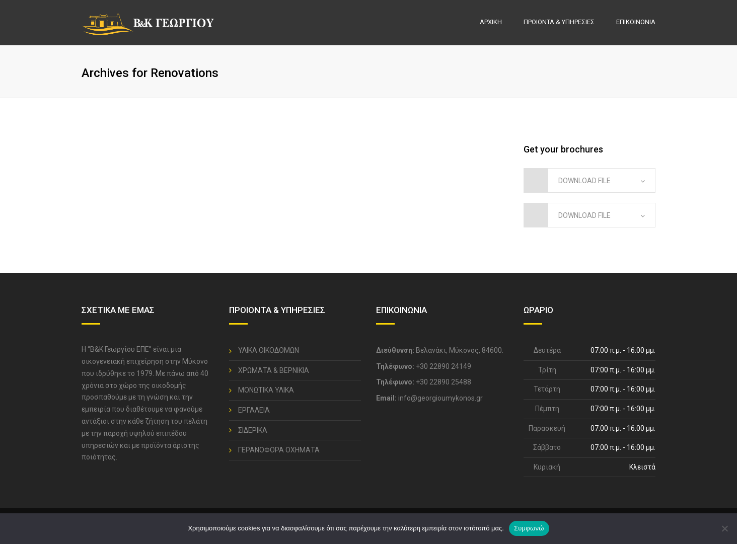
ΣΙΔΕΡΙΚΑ (252, 430)
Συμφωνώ (529, 528)
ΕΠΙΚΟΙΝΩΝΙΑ (635, 22)
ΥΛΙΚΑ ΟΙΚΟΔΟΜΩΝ (268, 350)
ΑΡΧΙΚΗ (491, 22)
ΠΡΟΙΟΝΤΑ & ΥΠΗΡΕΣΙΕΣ (559, 22)
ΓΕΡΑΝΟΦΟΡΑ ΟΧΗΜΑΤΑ (279, 450)
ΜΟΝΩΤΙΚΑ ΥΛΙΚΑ (266, 390)
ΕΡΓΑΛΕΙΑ (254, 410)
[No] (724, 528)
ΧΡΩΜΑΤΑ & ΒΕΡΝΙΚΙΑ (273, 370)
